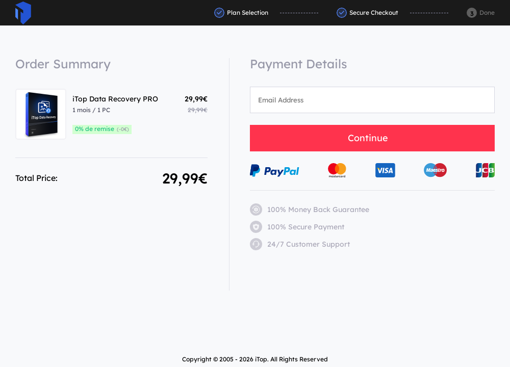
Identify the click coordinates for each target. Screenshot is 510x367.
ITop (23, 13)
